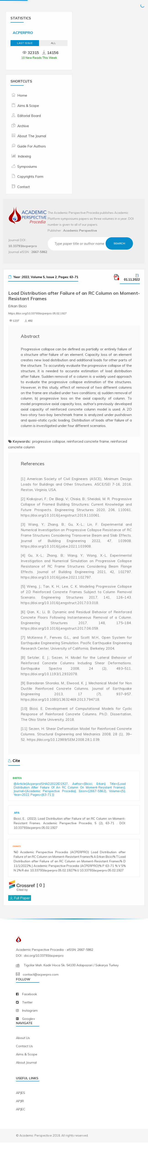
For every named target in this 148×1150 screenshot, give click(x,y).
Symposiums (27, 166)
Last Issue (24, 43)
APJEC (20, 1117)
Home (22, 95)
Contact (23, 187)
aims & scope (26, 1062)
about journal (26, 1070)
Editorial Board (29, 116)
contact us (24, 1054)
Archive (23, 126)
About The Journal (31, 136)
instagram (30, 1018)
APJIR (20, 1109)
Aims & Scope (28, 105)
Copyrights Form (30, 176)
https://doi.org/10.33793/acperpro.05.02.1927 (37, 313)
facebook (29, 1002)
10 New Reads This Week (39, 57)
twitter (27, 1010)
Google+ (28, 1026)
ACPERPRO (23, 32)
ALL (53, 43)
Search (119, 243)
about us (23, 1045)
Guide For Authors (31, 146)
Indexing (24, 156)
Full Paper (22, 905)
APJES (20, 1100)
